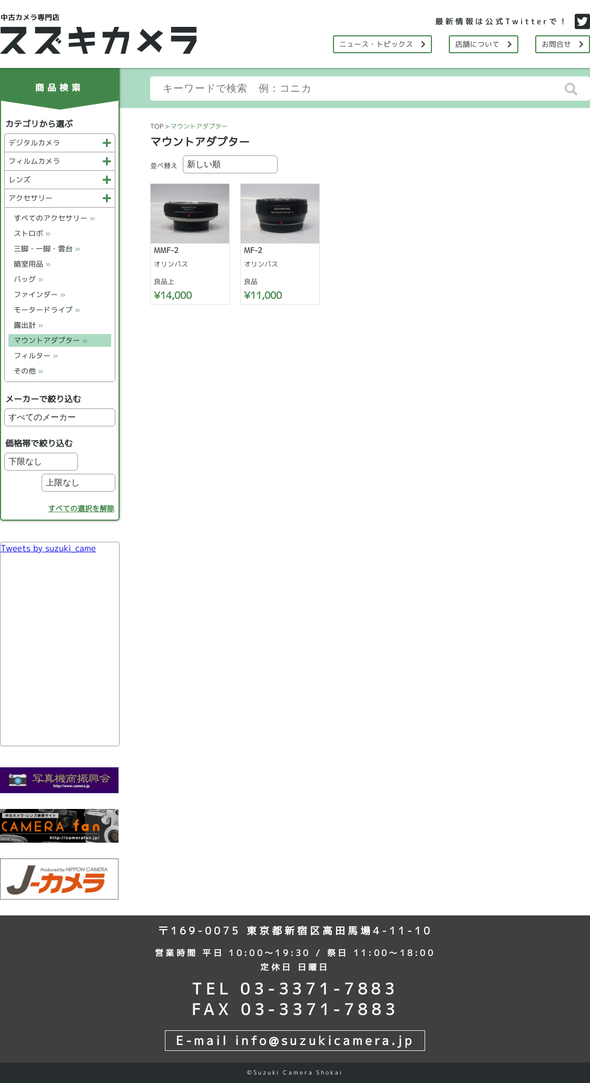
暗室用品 (32, 264)
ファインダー (39, 294)
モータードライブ (47, 310)
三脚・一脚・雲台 (47, 248)
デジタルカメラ (59, 143)
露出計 (28, 325)
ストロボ (32, 233)
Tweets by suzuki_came (48, 548)
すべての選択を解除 (81, 508)
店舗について (483, 44)
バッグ (28, 279)
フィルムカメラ (59, 161)
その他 (28, 371)
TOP (156, 126)
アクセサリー (59, 198)
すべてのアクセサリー (54, 218)
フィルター (36, 355)
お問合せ (563, 44)
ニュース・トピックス (382, 44)
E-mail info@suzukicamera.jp (295, 1040)
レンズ (59, 179)
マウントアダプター (50, 340)
